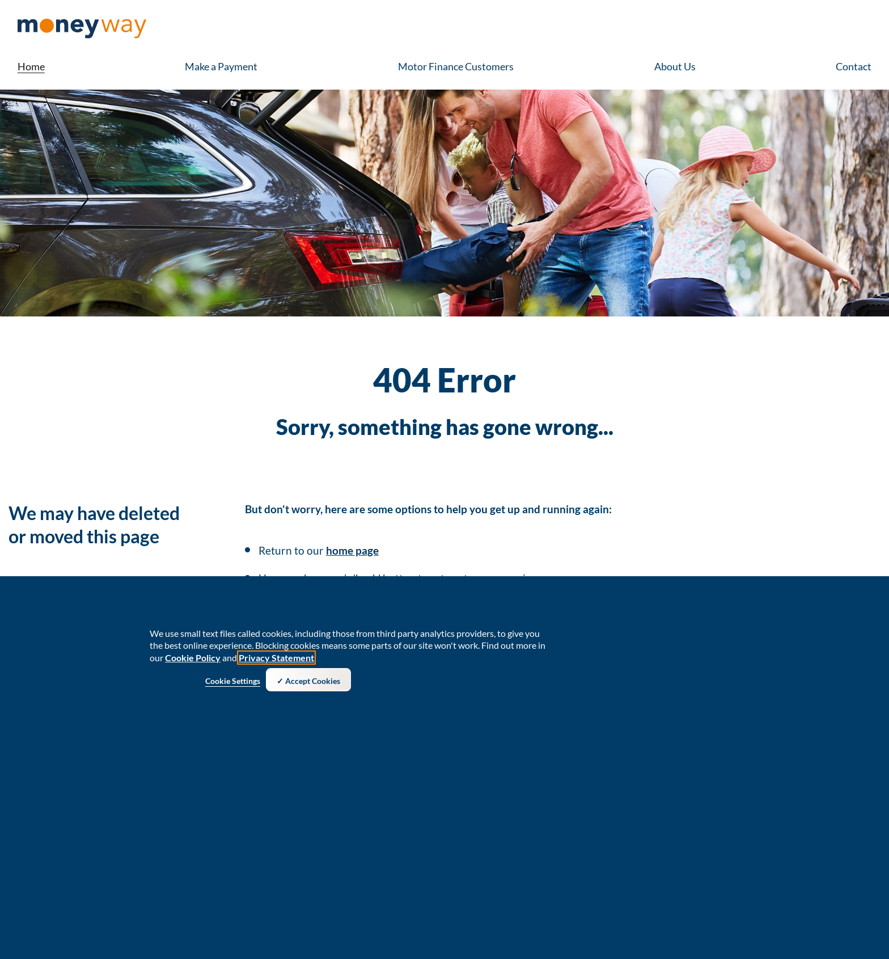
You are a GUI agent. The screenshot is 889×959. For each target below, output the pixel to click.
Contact (853, 66)
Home (31, 66)
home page (352, 550)
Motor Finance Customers (456, 66)
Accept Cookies (312, 683)
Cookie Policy (193, 660)
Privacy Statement (276, 660)
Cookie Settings (232, 683)
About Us (675, 66)
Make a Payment (221, 66)
